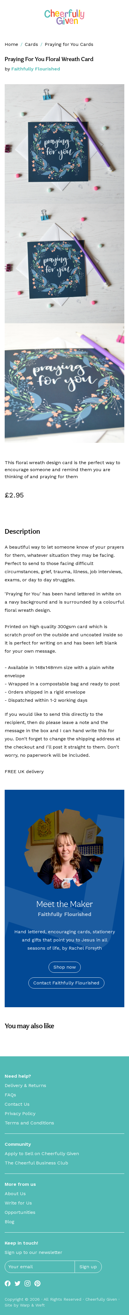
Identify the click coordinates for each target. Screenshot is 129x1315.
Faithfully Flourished (35, 69)
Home (11, 44)
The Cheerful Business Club (36, 1163)
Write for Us (18, 1203)
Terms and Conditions (29, 1123)
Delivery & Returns (25, 1085)
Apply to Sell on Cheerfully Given (42, 1153)
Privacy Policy (20, 1113)
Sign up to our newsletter (33, 1252)
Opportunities (20, 1212)
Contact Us (17, 1104)
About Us (15, 1193)
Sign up (88, 1266)
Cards (31, 44)
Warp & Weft (32, 1305)
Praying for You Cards (69, 44)
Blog (9, 1221)
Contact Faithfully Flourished (66, 983)
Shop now (65, 967)
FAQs (10, 1095)
